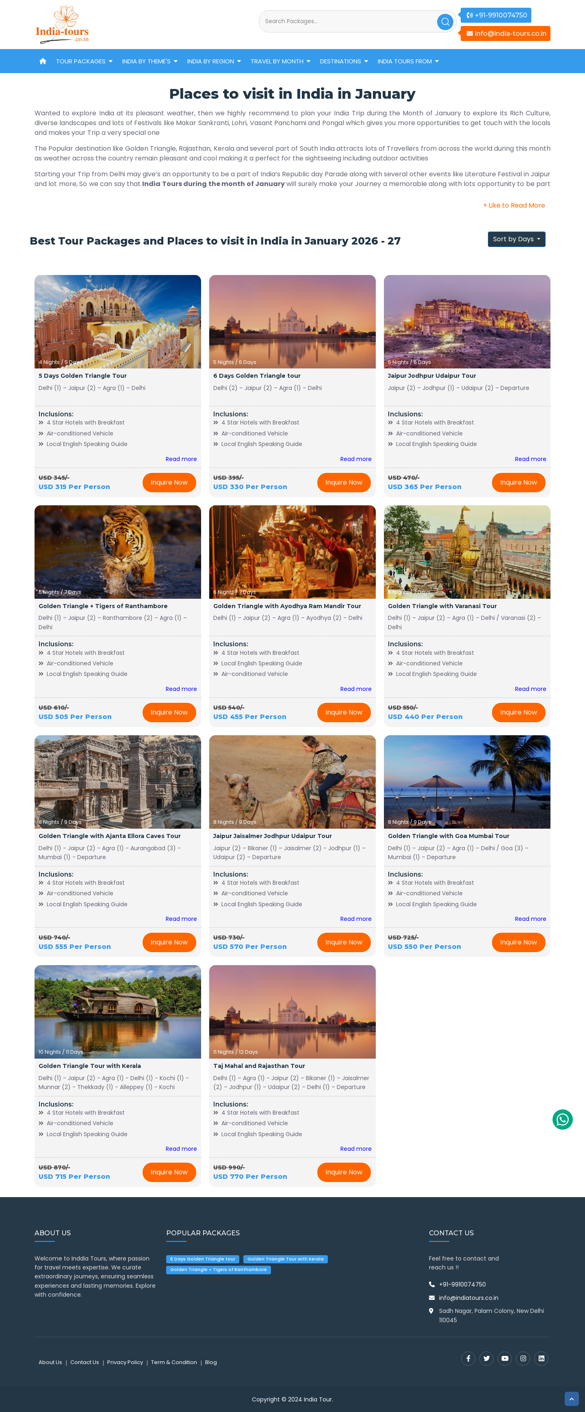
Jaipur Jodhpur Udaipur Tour (432, 375)
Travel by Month (277, 61)
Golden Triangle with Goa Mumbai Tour (448, 836)
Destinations (340, 61)
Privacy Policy (125, 1362)
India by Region (210, 61)
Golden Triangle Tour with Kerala (90, 1066)
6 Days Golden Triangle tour (257, 375)
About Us (50, 1362)
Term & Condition (174, 1362)
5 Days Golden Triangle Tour (83, 375)
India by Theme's (146, 61)
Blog (211, 1362)
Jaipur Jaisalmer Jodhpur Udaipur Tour (272, 836)
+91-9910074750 (462, 1284)
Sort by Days (514, 239)
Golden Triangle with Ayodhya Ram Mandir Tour (287, 606)
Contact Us (84, 1362)
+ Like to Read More (514, 205)
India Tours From (405, 61)
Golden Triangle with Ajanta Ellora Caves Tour (110, 836)
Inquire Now (169, 482)
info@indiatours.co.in (468, 1298)
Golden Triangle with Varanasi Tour (442, 606)
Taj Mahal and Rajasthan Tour (259, 1066)
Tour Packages (81, 61)
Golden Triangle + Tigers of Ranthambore (103, 606)
